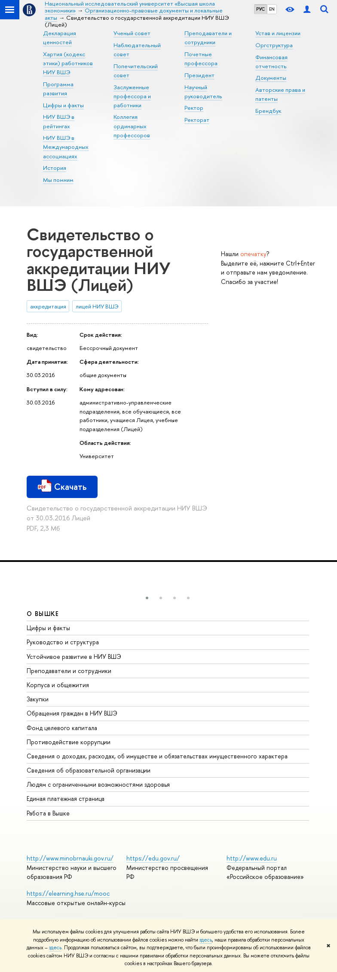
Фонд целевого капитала (62, 728)
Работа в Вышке (48, 813)
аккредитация (48, 306)
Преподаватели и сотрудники (69, 671)
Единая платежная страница (65, 798)
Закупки (38, 699)
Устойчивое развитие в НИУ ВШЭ (74, 656)
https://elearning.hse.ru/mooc (68, 893)
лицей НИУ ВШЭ (97, 306)
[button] (147, 598)
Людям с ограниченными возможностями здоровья (98, 784)
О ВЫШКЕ (43, 614)
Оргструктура (274, 45)
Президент (199, 75)
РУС (260, 9)
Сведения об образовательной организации (88, 770)
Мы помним (58, 180)
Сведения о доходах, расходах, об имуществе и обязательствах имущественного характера (157, 756)
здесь (205, 939)
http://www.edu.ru (252, 858)
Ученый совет (131, 33)
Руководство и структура (63, 642)
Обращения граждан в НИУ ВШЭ (72, 713)
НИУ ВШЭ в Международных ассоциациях (66, 147)
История (54, 168)
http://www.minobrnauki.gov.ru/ (70, 858)
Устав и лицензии (277, 33)
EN (272, 9)
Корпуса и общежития (58, 685)
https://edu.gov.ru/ (153, 858)
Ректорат (196, 120)
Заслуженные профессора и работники (132, 96)
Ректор (193, 108)
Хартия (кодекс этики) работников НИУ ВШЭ (68, 63)
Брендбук (268, 111)
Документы (270, 78)
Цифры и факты (63, 105)
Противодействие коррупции (68, 742)
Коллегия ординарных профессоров (131, 126)
